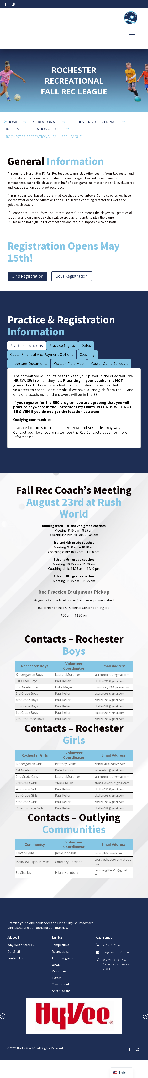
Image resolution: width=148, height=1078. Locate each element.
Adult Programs (63, 958)
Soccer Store (61, 991)
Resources (59, 971)
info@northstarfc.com (116, 952)
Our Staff (14, 951)
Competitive (60, 945)
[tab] (26, 345)
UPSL (56, 965)
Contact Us (15, 958)
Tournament (60, 984)
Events (56, 978)
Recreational (61, 951)
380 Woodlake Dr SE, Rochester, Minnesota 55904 (115, 964)
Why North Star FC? (21, 945)
